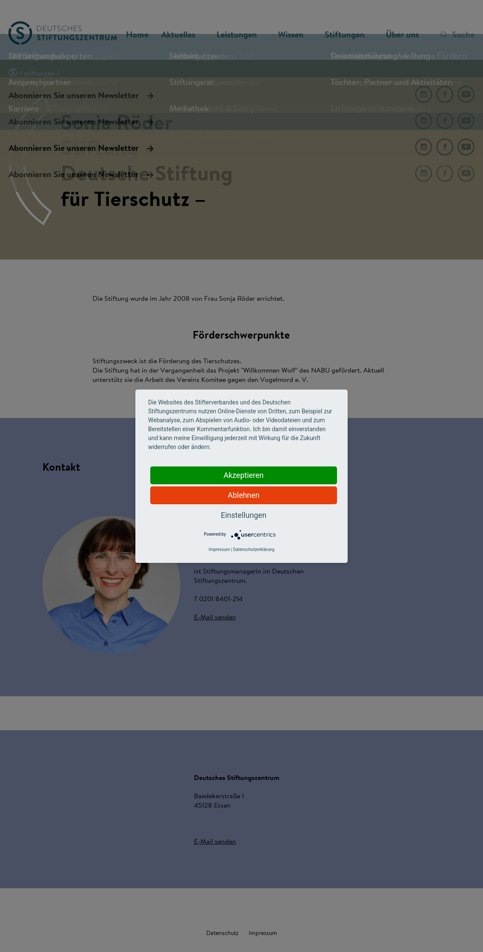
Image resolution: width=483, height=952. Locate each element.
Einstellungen (243, 515)
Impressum (219, 549)
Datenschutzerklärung (253, 549)
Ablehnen (243, 495)
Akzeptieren (244, 475)
